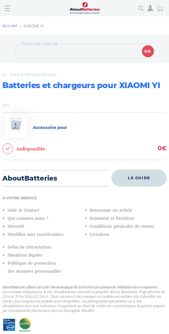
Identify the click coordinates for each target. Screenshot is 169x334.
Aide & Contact (23, 210)
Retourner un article (111, 210)
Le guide (139, 178)
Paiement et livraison (112, 218)
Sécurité (16, 226)
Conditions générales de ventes (122, 226)
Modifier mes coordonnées (36, 234)
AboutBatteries (29, 178)
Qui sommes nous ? (28, 218)
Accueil (9, 25)
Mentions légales (25, 255)
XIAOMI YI (34, 25)
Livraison (99, 234)
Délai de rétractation (29, 247)
